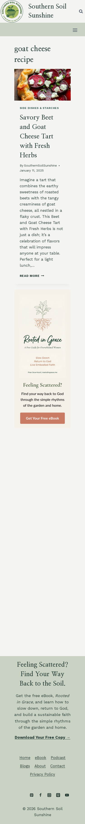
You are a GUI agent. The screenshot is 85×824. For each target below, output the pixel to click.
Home (24, 757)
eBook (40, 757)
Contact (57, 766)
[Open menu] (75, 30)
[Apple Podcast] (58, 795)
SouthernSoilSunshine (40, 165)
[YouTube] (67, 795)
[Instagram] (49, 795)
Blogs (25, 766)
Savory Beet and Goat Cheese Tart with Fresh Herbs (36, 137)
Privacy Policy (42, 774)
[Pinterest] (31, 795)
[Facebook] (40, 795)
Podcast (58, 757)
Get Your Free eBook (42, 418)
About (40, 766)
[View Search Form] (81, 11)
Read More (32, 276)
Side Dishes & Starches (39, 108)
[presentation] (42, 85)
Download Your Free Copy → (42, 737)
